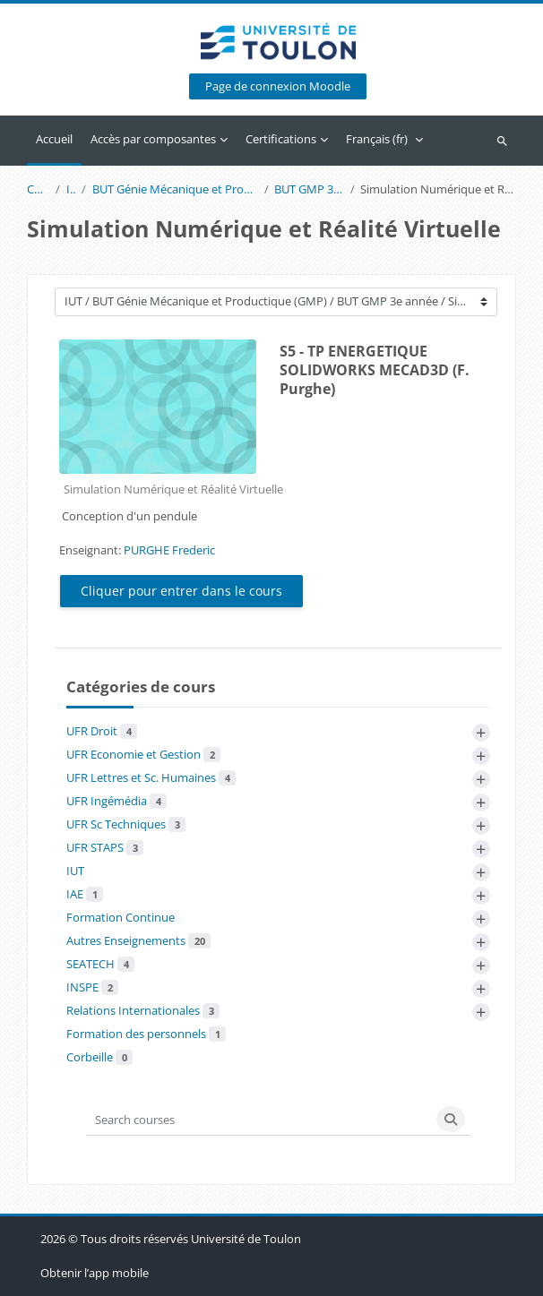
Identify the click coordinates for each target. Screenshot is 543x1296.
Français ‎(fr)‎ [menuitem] (377, 139)
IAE (84, 894)
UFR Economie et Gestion (143, 754)
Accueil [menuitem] (54, 139)
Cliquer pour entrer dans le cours (181, 590)
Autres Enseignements (138, 940)
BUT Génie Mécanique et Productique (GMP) (175, 189)
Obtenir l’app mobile (94, 1273)
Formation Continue (120, 917)
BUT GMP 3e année (309, 189)
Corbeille (99, 1057)
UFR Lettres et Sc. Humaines (151, 777)
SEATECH (100, 964)
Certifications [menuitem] (281, 139)
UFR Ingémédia (116, 801)
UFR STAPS (104, 847)
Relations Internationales (143, 1010)
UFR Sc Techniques (125, 824)
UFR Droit (101, 731)
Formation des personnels (146, 1034)
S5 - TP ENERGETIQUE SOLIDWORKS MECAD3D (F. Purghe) (375, 370)
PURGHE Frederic (169, 550)
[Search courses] (259, 1119)
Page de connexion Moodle (277, 86)
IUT (71, 189)
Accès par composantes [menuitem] (153, 139)
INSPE (92, 987)
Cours (38, 189)
